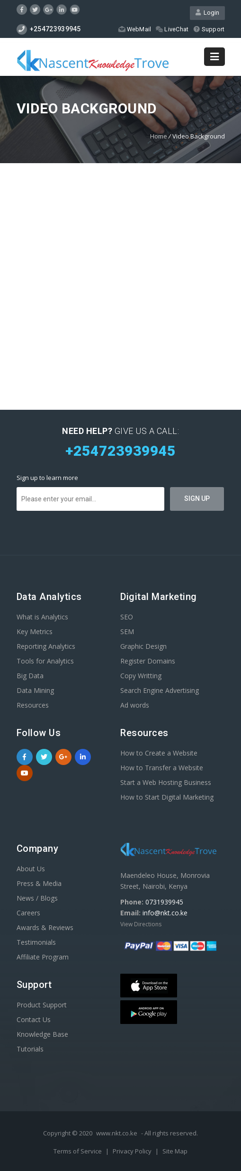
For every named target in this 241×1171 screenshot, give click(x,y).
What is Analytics (42, 616)
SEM (127, 631)
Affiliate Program (43, 956)
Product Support (42, 1004)
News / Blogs (37, 898)
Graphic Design (143, 646)
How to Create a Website (158, 752)
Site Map (174, 1151)
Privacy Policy (133, 1151)
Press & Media (39, 883)
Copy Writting (140, 675)
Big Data (30, 675)
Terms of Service (78, 1151)
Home (158, 136)
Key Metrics (35, 631)
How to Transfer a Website (161, 767)
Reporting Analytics (46, 646)
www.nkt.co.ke (116, 1133)
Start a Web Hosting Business (165, 782)
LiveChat (172, 29)
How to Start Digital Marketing (167, 797)
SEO (126, 616)
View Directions (140, 924)
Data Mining (35, 690)
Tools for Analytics (45, 660)
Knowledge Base (42, 1034)
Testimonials (36, 942)
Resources (33, 705)
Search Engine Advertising (159, 690)
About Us (31, 868)
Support (208, 29)
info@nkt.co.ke (165, 912)
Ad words (134, 705)
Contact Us (34, 1019)
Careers (28, 912)
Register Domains (147, 660)
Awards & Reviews (45, 927)
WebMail (135, 29)
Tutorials (30, 1048)
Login (207, 13)
